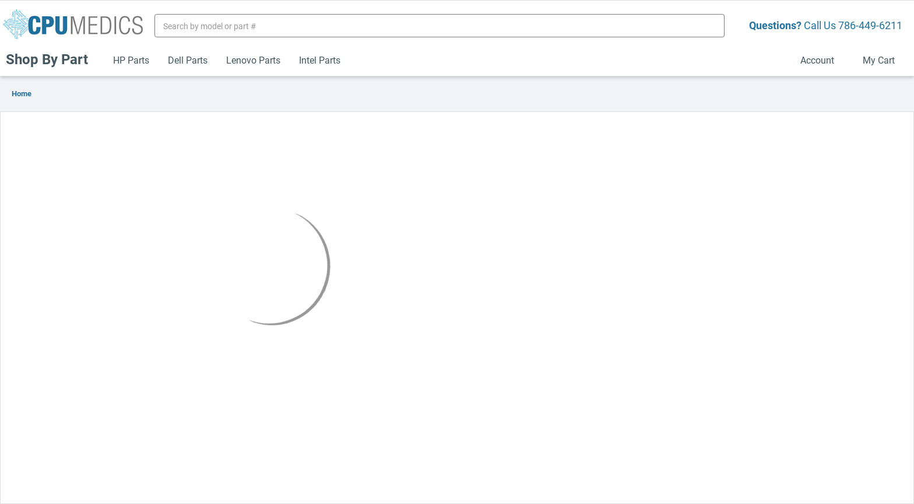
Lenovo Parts (253, 60)
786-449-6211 (870, 25)
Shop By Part (52, 59)
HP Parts (131, 60)
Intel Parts (319, 60)
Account (822, 60)
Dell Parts (188, 60)
